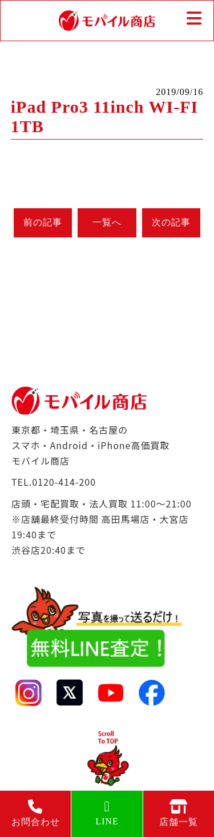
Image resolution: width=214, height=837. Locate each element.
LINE (106, 812)
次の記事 (171, 222)
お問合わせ (35, 813)
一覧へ (107, 222)
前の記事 (42, 222)
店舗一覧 (178, 813)
